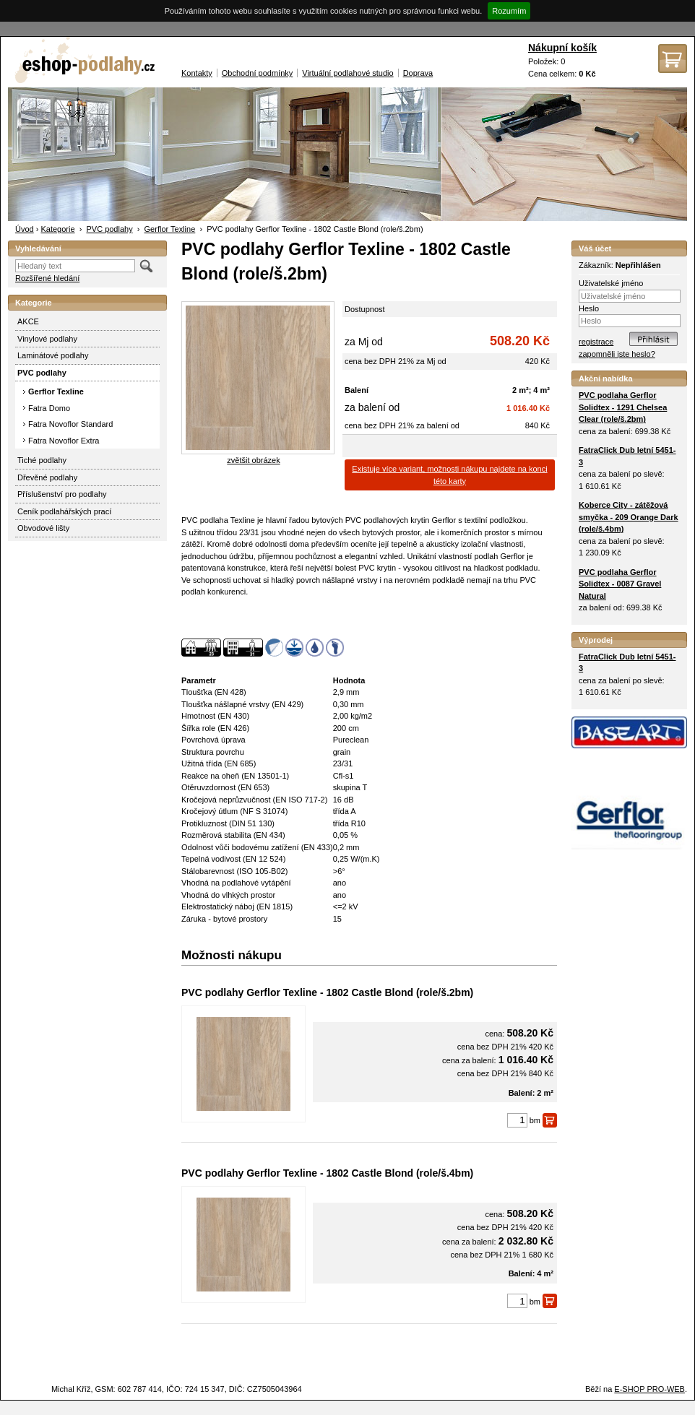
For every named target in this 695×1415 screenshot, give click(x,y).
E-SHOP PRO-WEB (649, 1389)
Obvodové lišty (43, 528)
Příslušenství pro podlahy (62, 494)
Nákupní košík (562, 47)
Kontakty (196, 73)
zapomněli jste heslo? (617, 354)
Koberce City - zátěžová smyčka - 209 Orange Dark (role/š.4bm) (628, 517)
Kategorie (57, 229)
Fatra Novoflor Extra (63, 440)
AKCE (28, 321)
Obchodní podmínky (257, 73)
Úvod (24, 229)
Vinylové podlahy (47, 338)
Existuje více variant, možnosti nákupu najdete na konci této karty (449, 474)
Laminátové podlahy (52, 355)
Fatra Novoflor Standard (70, 424)
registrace (596, 341)
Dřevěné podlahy (47, 477)
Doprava (418, 73)
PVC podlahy (109, 229)
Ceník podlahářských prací (64, 511)
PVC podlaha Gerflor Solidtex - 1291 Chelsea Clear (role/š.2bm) (623, 407)
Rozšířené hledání (47, 278)
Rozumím (509, 11)
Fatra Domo (49, 408)
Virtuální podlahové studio (347, 73)
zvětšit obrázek (253, 460)
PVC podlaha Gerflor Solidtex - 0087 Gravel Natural (620, 584)
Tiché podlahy (41, 460)
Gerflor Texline (170, 229)
